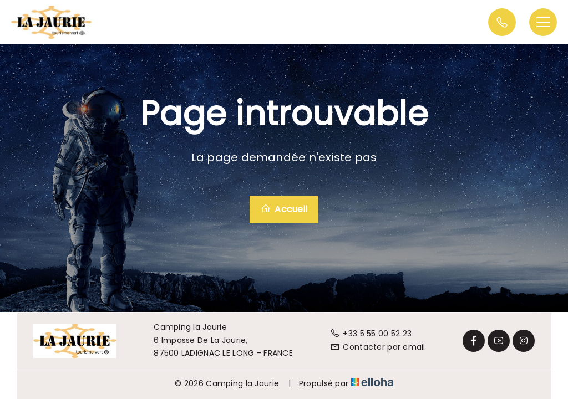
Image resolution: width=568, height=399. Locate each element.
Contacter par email (377, 346)
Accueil (284, 209)
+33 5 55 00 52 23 (371, 333)
